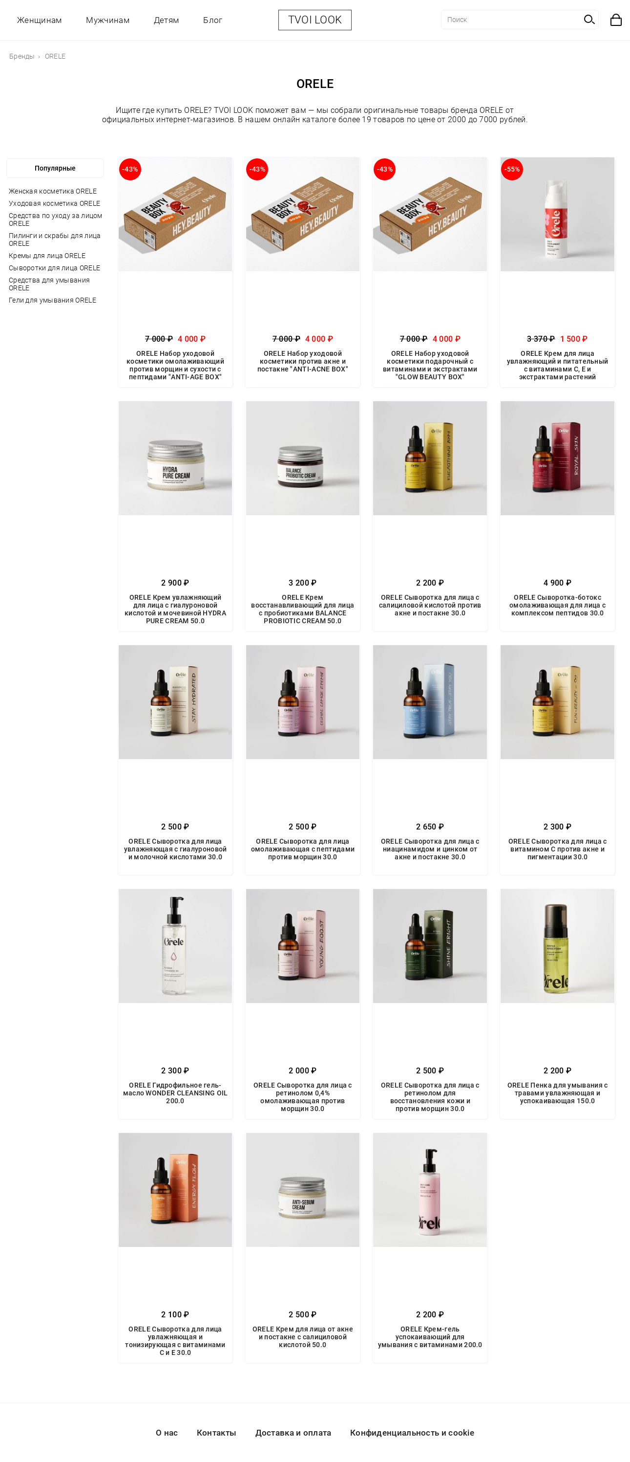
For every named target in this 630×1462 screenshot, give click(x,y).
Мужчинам (107, 20)
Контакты (216, 1433)
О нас (167, 1433)
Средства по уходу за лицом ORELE (56, 219)
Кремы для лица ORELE (47, 256)
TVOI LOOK (315, 20)
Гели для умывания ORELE (52, 300)
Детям (166, 20)
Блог (212, 20)
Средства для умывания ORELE (49, 284)
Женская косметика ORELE (53, 191)
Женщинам (39, 20)
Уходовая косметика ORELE (54, 203)
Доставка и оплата (293, 1433)
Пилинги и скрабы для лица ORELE (55, 239)
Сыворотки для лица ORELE (54, 268)
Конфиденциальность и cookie (412, 1433)
